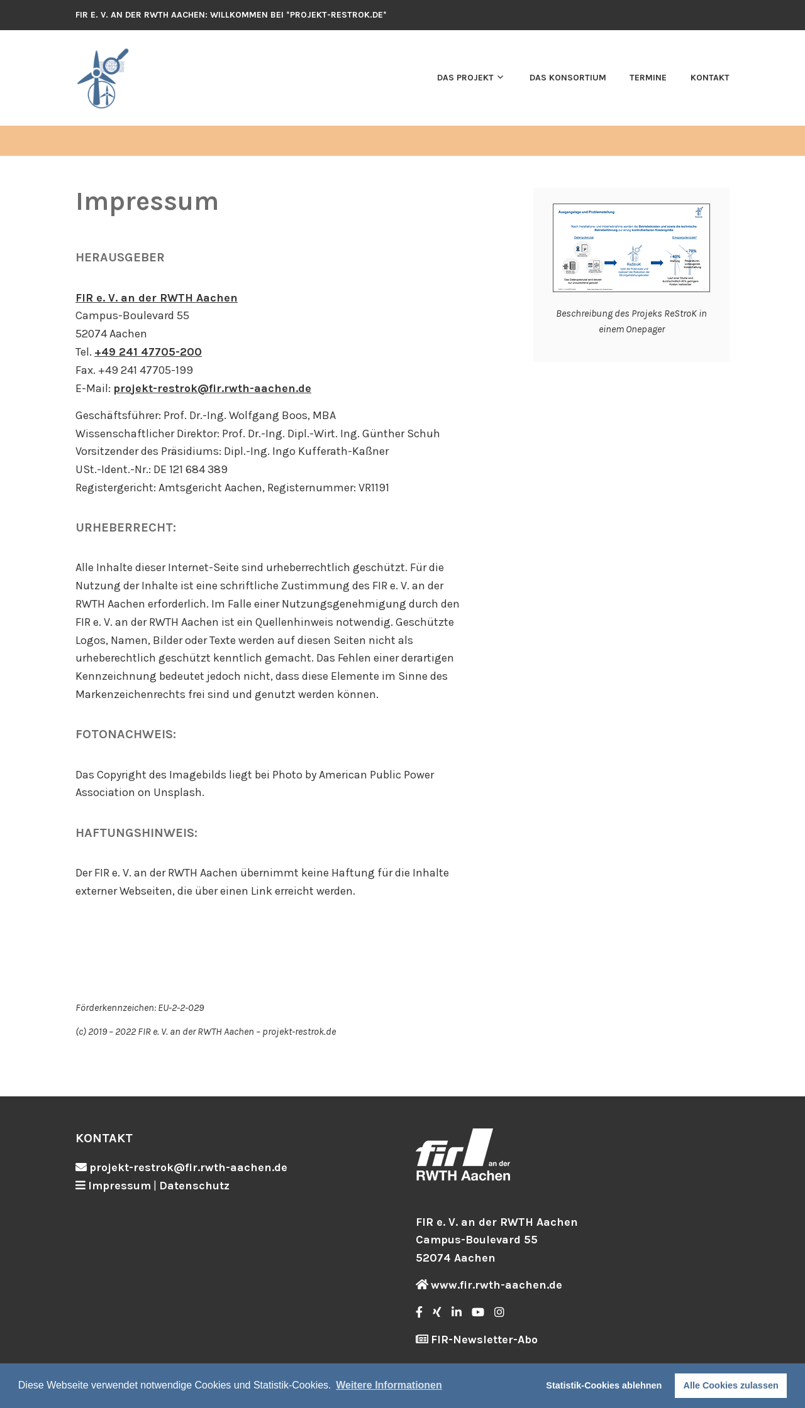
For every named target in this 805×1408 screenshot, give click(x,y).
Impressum (119, 1185)
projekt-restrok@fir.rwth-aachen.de (212, 388)
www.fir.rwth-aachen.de (496, 1285)
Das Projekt (465, 77)
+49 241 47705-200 (148, 352)
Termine (648, 77)
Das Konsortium (568, 77)
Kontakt (710, 77)
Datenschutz (194, 1185)
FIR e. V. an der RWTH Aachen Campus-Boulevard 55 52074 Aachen (497, 1240)
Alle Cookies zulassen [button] (731, 1385)
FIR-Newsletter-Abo (484, 1339)
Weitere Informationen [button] (389, 1385)
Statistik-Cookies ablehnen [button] (604, 1385)
